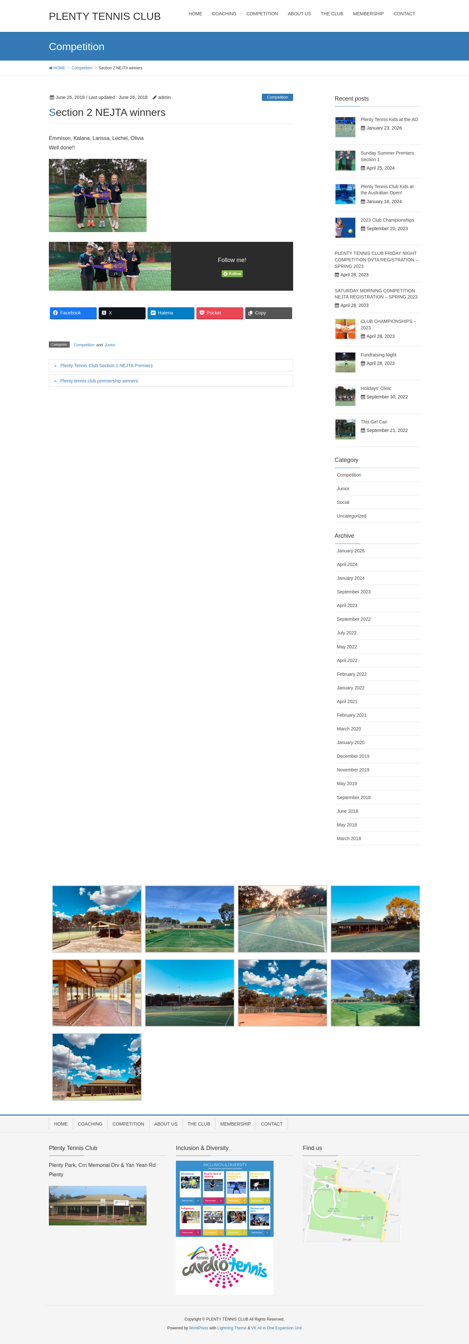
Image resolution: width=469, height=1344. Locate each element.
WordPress (198, 1328)
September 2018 (354, 797)
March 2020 (349, 728)
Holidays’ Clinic (376, 388)
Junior (110, 345)
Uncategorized (351, 516)
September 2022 (354, 619)
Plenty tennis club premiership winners (99, 380)
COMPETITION (128, 1124)
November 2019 (353, 769)
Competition (277, 97)
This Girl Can (374, 421)
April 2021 (347, 701)
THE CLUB (199, 1124)
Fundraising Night (379, 354)
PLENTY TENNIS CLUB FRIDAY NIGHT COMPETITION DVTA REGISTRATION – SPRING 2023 (376, 260)
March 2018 (349, 838)
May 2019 (347, 783)
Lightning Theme (232, 1328)
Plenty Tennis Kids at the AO (389, 119)
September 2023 (354, 591)
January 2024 (351, 578)
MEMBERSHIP (235, 1124)
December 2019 (353, 756)
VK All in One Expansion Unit (276, 1328)
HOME (61, 1124)
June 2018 (347, 811)
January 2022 (351, 687)
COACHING (90, 1124)
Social (343, 502)
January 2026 (351, 550)
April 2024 (347, 564)
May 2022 (347, 646)
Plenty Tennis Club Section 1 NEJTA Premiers (106, 365)
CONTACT (272, 1124)
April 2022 (347, 660)
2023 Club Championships (387, 220)
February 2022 (352, 674)
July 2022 (347, 632)
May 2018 (347, 824)
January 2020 (351, 742)
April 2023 (347, 605)
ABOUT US (166, 1124)
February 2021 (352, 715)
